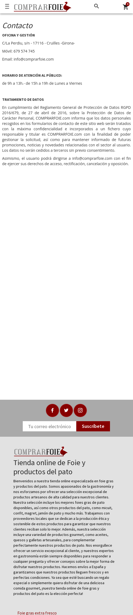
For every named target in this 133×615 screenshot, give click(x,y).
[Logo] (41, 6)
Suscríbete (93, 426)
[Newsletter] (49, 426)
